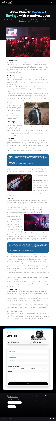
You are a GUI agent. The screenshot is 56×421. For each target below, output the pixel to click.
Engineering (45, 401)
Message (10, 371)
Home (29, 398)
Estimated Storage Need (13, 366)
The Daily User (37, 405)
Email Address (11, 355)
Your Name (10, 349)
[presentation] (15, 411)
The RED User (38, 407)
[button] (32, 2)
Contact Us (30, 405)
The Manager (38, 402)
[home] (6, 2)
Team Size (10, 360)
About (44, 400)
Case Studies (30, 400)
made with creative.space (31, 402)
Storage (16, 2)
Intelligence (21, 2)
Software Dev (45, 403)
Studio (27, 2)
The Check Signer (38, 400)
